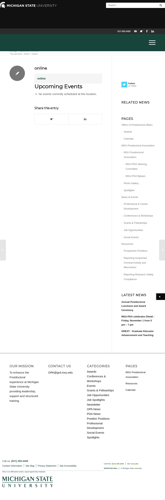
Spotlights (129, 190)
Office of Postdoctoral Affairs (137, 124)
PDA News (94, 413)
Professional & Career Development (136, 206)
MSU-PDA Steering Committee (136, 166)
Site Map (30, 466)
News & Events (129, 197)
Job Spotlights (96, 399)
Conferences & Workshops (138, 215)
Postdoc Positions (98, 418)
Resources (127, 244)
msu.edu (134, 464)
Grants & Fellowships (135, 222)
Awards (128, 131)
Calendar (129, 138)
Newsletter (93, 404)
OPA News (93, 409)
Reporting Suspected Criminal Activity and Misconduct (135, 263)
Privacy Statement (47, 466)
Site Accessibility (68, 466)
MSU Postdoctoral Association (138, 145)
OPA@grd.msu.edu (60, 372)
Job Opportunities (133, 230)
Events (91, 385)
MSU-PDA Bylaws (135, 176)
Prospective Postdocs (135, 250)
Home (26, 54)
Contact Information (12, 466)
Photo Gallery (131, 183)
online (40, 68)
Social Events (131, 237)
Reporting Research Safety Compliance (138, 277)
